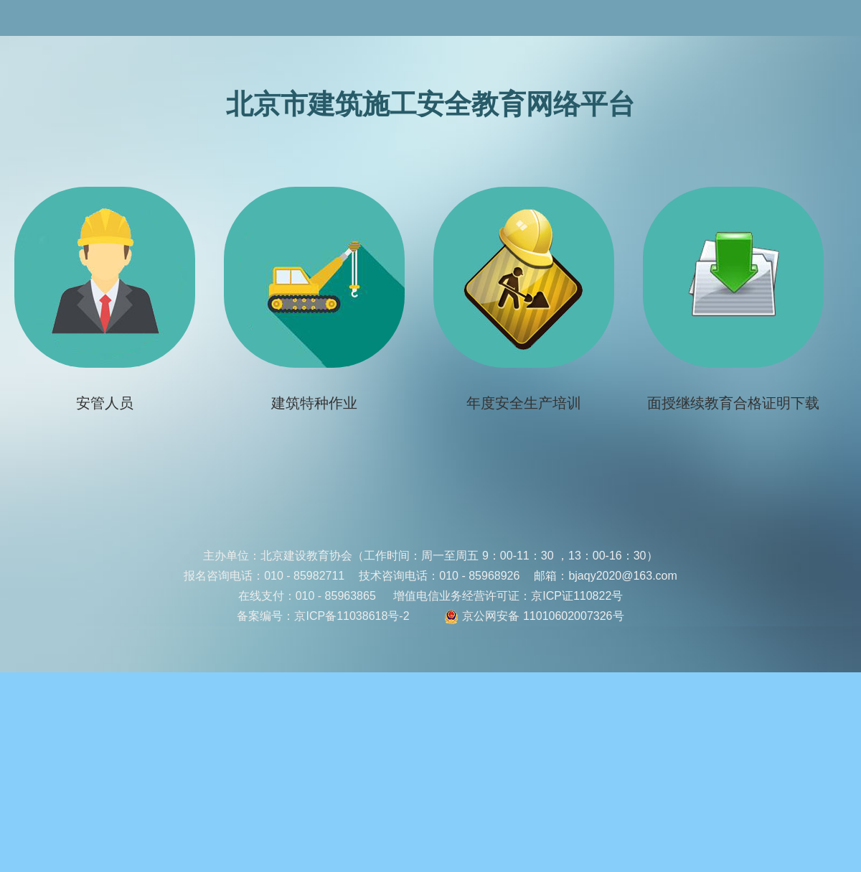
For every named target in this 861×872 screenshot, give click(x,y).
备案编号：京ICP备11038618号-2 (323, 616)
